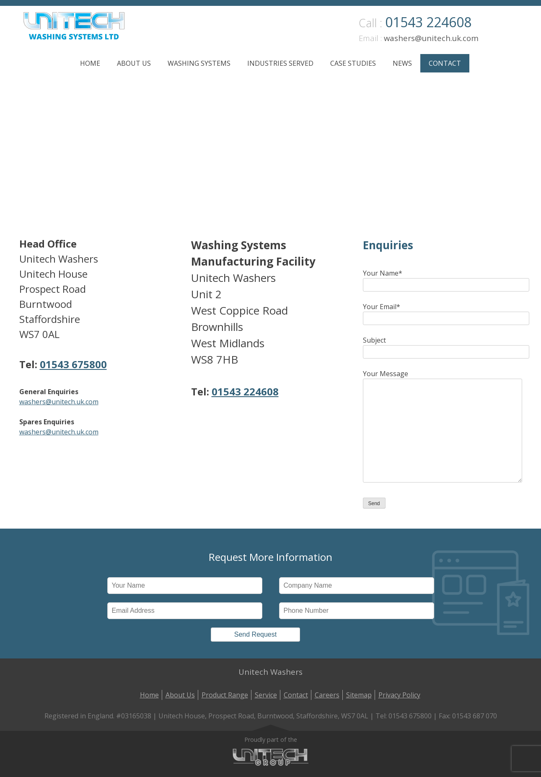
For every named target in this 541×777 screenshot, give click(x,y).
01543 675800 (73, 364)
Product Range (225, 695)
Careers (327, 695)
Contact (445, 63)
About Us (134, 63)
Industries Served (280, 63)
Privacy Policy (399, 695)
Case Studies (353, 63)
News (402, 63)
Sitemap (359, 695)
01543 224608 (428, 22)
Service (266, 695)
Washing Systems (199, 63)
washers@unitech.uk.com (431, 38)
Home (90, 63)
